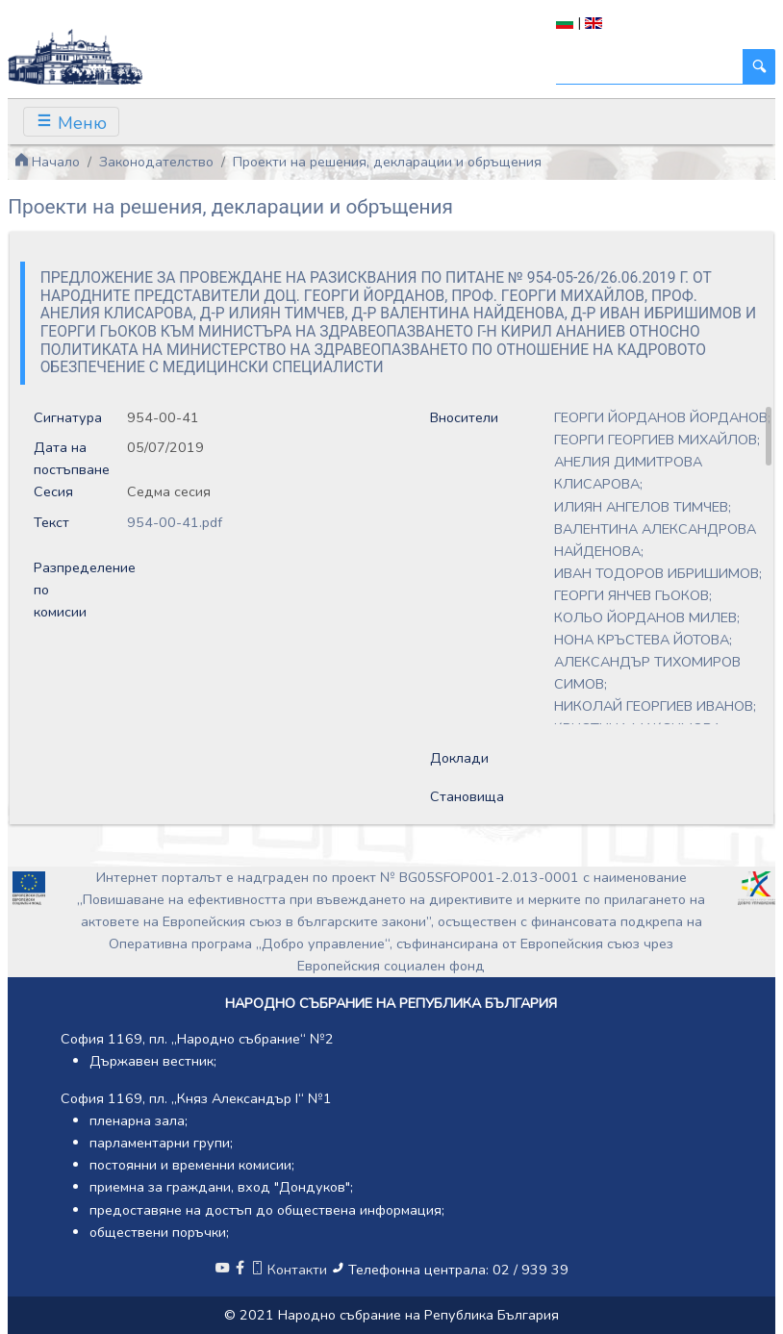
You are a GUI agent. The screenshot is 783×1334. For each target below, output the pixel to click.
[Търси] (650, 67)
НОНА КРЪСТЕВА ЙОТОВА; (643, 639)
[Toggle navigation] (71, 122)
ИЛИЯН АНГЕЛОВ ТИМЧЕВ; (642, 506)
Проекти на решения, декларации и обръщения (387, 161)
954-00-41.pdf (174, 522)
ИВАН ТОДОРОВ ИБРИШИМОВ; (658, 573)
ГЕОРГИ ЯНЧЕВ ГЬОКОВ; (633, 595)
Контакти (290, 1269)
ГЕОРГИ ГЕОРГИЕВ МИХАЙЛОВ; (657, 439)
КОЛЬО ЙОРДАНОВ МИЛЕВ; (647, 617)
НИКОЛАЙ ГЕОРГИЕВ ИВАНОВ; (655, 706)
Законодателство (156, 161)
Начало (47, 161)
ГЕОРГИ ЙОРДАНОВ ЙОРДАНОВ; (662, 417)
